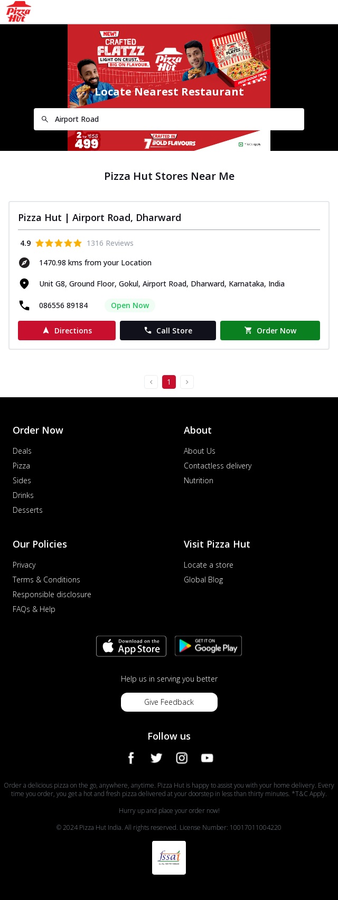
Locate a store (208, 565)
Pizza (21, 466)
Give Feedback (169, 702)
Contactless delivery (217, 466)
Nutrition (198, 480)
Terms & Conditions (46, 580)
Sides (22, 480)
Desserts (28, 510)
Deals (22, 451)
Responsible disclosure (52, 594)
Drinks (23, 495)
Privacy (24, 565)
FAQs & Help (34, 609)
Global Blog (203, 580)
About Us (199, 451)
